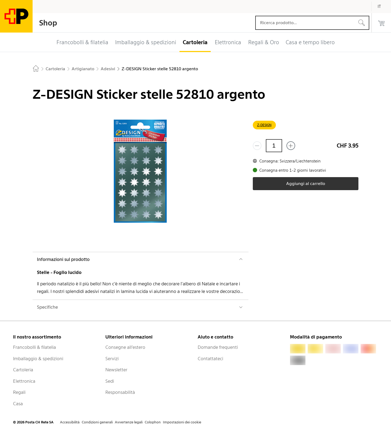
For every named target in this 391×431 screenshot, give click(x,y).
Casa (18, 403)
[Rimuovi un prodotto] (257, 145)
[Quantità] (274, 145)
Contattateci (210, 358)
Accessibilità (70, 422)
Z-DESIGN (264, 125)
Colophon (153, 422)
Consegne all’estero (125, 347)
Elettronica (24, 381)
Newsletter (116, 369)
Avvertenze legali (129, 422)
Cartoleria (23, 369)
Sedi (109, 381)
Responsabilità (120, 392)
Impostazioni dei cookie (182, 422)
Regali (19, 392)
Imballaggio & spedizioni (38, 358)
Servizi (112, 358)
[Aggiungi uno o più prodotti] (290, 145)
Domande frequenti (218, 347)
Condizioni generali (97, 422)
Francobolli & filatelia (34, 347)
